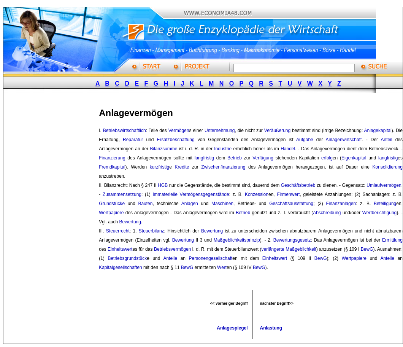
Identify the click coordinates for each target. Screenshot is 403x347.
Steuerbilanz (151, 231)
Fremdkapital (112, 167)
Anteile (170, 258)
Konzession (256, 194)
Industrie (223, 148)
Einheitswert (120, 249)
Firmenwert (288, 194)
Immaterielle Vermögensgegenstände (190, 194)
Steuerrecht (118, 231)
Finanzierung (112, 158)
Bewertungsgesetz (292, 240)
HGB (163, 185)
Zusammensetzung (122, 194)
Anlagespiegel (232, 328)
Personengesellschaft (211, 258)
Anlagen (189, 203)
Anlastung (271, 328)
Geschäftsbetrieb (298, 185)
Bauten (145, 203)
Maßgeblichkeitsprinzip (237, 240)
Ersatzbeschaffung (176, 139)
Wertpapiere (111, 212)
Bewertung (130, 221)
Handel (288, 148)
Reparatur (133, 139)
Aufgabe (304, 139)
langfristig (204, 158)
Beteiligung (385, 203)
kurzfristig (159, 167)
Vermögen (178, 130)
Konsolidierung (388, 167)
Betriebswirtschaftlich (124, 130)
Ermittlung (392, 240)
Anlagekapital (378, 130)
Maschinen (222, 203)
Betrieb (234, 158)
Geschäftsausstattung (291, 203)
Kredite (182, 167)
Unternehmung (220, 130)
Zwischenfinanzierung (223, 167)
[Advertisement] (60, 214)
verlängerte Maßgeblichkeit (289, 249)
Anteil (386, 139)
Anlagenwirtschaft (344, 139)
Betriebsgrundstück (127, 258)
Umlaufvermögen (384, 185)
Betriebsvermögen (172, 249)
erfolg (327, 158)
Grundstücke (112, 203)
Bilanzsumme (163, 148)
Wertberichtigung (379, 212)
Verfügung (262, 158)
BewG (367, 249)
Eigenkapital (353, 158)
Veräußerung (277, 130)
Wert (222, 267)
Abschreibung (327, 212)
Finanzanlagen (341, 203)
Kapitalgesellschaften (120, 267)
